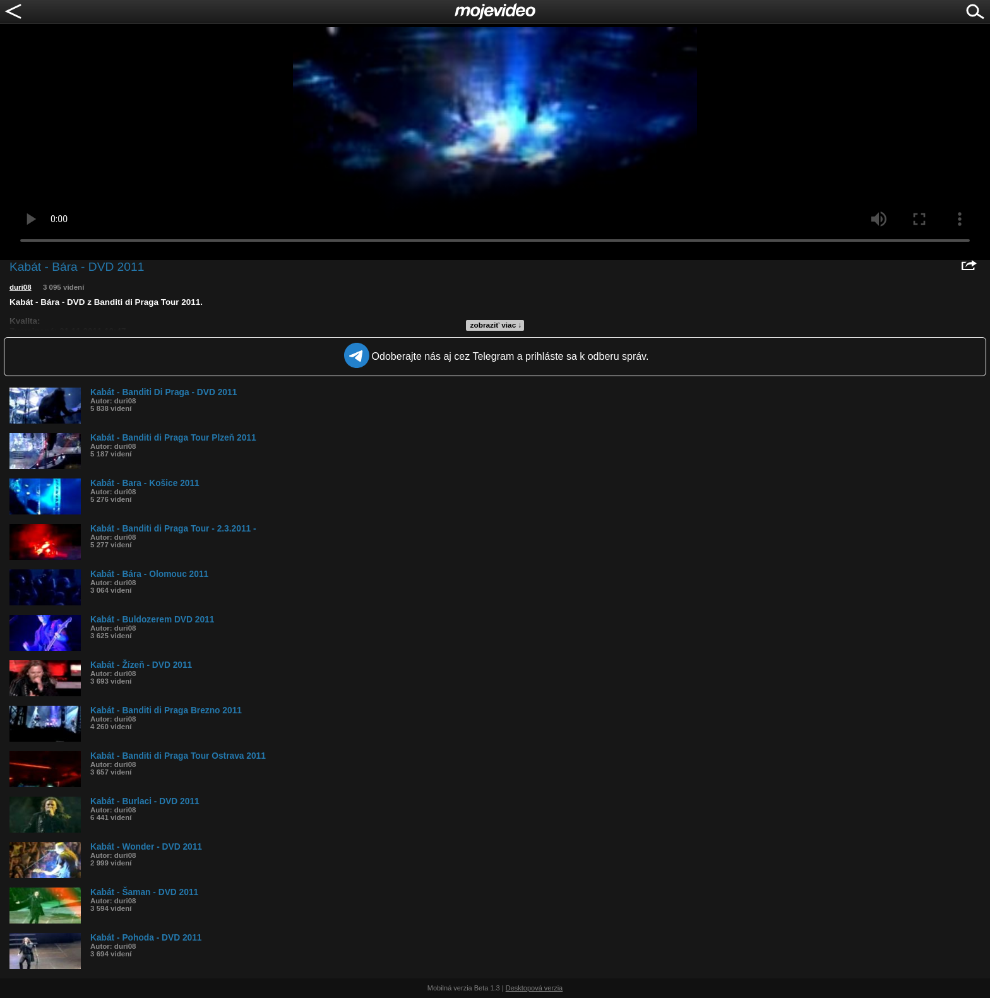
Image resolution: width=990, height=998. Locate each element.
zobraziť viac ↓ (496, 325)
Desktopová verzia (534, 988)
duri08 (20, 287)
